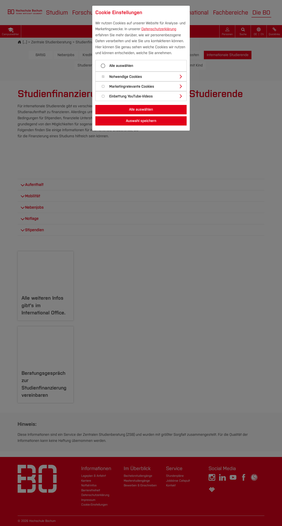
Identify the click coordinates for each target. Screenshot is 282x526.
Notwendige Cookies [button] (125, 77)
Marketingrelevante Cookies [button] (131, 87)
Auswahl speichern (141, 121)
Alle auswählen (121, 66)
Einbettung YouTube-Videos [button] (131, 96)
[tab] (142, 76)
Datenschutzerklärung (158, 29)
